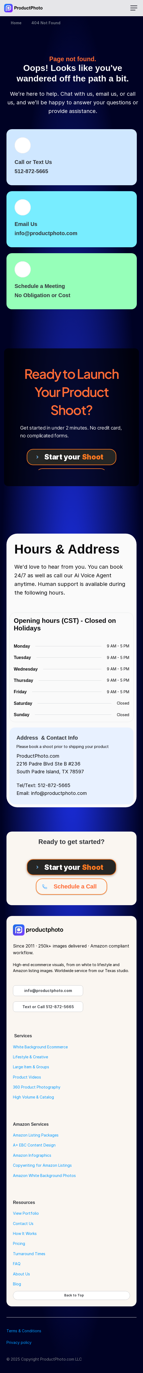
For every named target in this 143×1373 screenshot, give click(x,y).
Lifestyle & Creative (30, 1057)
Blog (17, 1284)
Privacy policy (19, 1342)
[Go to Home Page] (23, 8)
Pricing (19, 1243)
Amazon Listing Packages (36, 1135)
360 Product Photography (36, 1087)
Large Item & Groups (31, 1067)
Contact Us (23, 1223)
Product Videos (27, 1077)
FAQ (17, 1263)
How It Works (25, 1233)
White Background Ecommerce (40, 1047)
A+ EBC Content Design (34, 1145)
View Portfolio (26, 1213)
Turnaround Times (29, 1253)
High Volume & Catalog (33, 1097)
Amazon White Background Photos (44, 1175)
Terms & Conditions (23, 1331)
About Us (21, 1274)
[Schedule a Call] (71, 886)
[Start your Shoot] (71, 457)
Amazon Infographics (32, 1155)
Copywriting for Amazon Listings (42, 1165)
